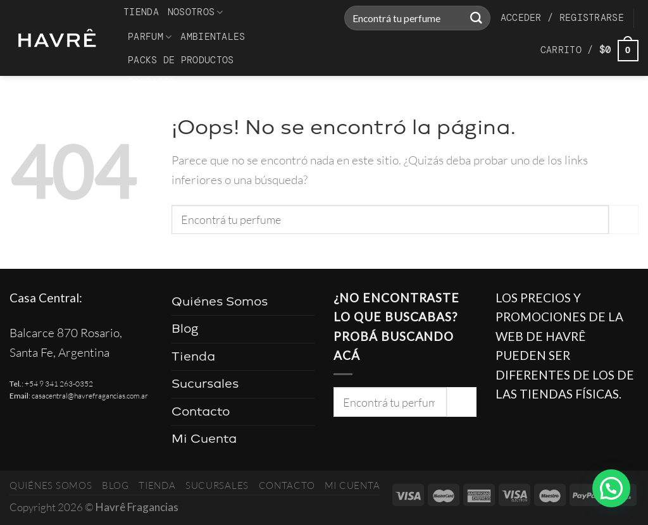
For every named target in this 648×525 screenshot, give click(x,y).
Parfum (149, 36)
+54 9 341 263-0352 (59, 383)
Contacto (151, 82)
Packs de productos (181, 60)
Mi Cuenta (204, 438)
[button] (611, 488)
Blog (185, 328)
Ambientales (212, 36)
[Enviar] (476, 18)
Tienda (141, 12)
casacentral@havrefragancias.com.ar (90, 395)
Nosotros (195, 12)
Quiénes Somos (219, 301)
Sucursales (205, 383)
